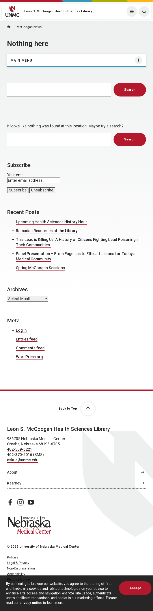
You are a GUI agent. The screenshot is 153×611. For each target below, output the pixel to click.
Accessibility (16, 574)
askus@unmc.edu (22, 460)
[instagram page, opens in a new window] (20, 502)
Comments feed (30, 348)
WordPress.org (29, 356)
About (12, 472)
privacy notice (30, 603)
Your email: (16, 174)
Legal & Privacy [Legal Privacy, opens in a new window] (18, 563)
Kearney (14, 483)
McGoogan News (29, 27)
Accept (135, 588)
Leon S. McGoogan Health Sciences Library (58, 11)
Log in (21, 330)
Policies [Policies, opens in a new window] (12, 557)
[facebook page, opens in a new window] (10, 502)
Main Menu (21, 60)
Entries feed (26, 339)
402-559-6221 (19, 449)
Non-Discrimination (21, 568)
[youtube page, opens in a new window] (31, 502)
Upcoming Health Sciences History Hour (51, 221)
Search (129, 90)
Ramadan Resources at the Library (47, 230)
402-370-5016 (19, 454)
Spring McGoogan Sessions (40, 267)
